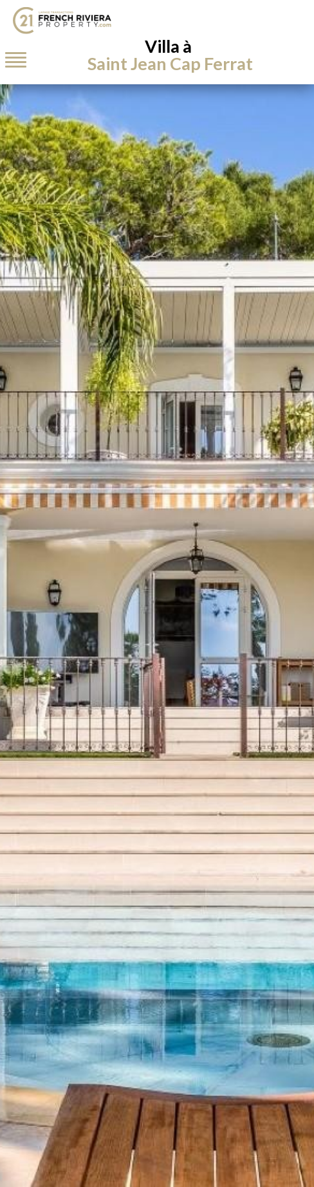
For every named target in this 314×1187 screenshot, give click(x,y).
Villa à (170, 54)
